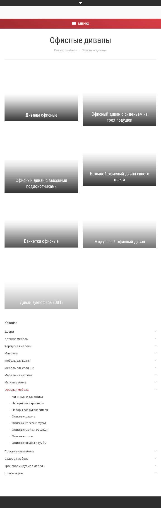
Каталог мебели (65, 50)
